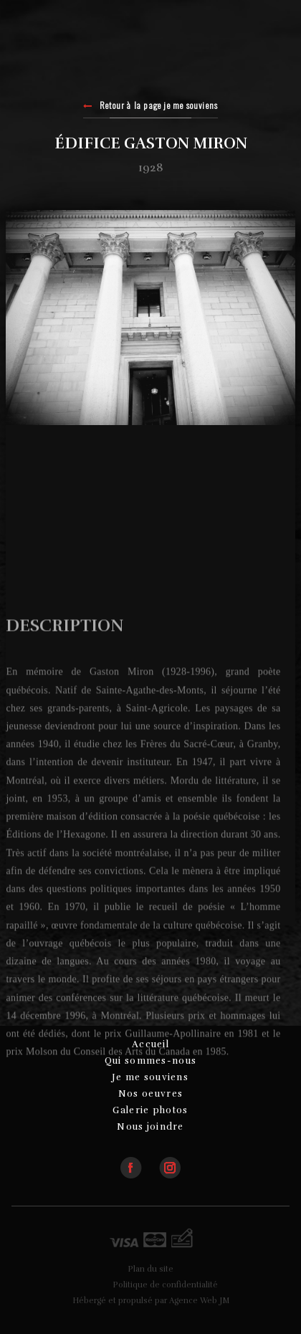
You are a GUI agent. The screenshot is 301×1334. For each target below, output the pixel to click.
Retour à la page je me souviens (151, 106)
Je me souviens (150, 1077)
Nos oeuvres (150, 1094)
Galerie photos (150, 1110)
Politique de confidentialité (165, 1285)
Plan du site (150, 1269)
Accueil (150, 1044)
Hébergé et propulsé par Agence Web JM (150, 1300)
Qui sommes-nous (151, 1061)
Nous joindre (150, 1127)
